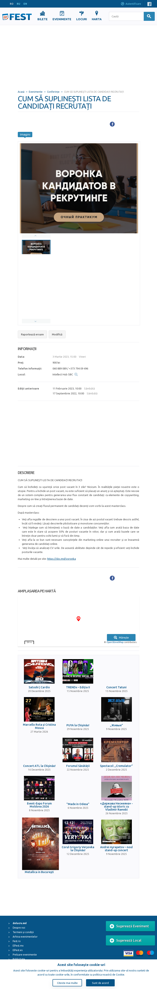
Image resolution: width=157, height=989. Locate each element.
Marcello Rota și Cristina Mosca (39, 726)
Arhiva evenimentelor (25, 936)
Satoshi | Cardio (39, 687)
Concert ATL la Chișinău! (39, 766)
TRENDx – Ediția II (78, 687)
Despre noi (19, 927)
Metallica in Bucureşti (39, 872)
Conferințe (53, 91)
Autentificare (131, 4)
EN (25, 3)
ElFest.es (17, 950)
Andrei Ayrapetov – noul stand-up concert (116, 849)
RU (18, 3)
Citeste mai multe (67, 982)
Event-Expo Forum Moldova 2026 (39, 805)
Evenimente (36, 91)
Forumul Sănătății (78, 766)
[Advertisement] (78, 55)
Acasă (21, 91)
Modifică (57, 334)
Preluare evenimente (25, 954)
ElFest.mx (18, 945)
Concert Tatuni (116, 687)
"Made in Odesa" (77, 804)
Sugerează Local (125, 940)
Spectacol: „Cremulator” (116, 766)
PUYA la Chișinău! (77, 725)
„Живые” (116, 725)
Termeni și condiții (23, 932)
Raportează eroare (32, 334)
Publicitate (19, 959)
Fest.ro (17, 941)
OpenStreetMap (115, 642)
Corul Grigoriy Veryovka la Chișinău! (78, 849)
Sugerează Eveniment (129, 926)
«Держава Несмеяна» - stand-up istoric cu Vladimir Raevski (116, 806)
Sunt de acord (100, 982)
